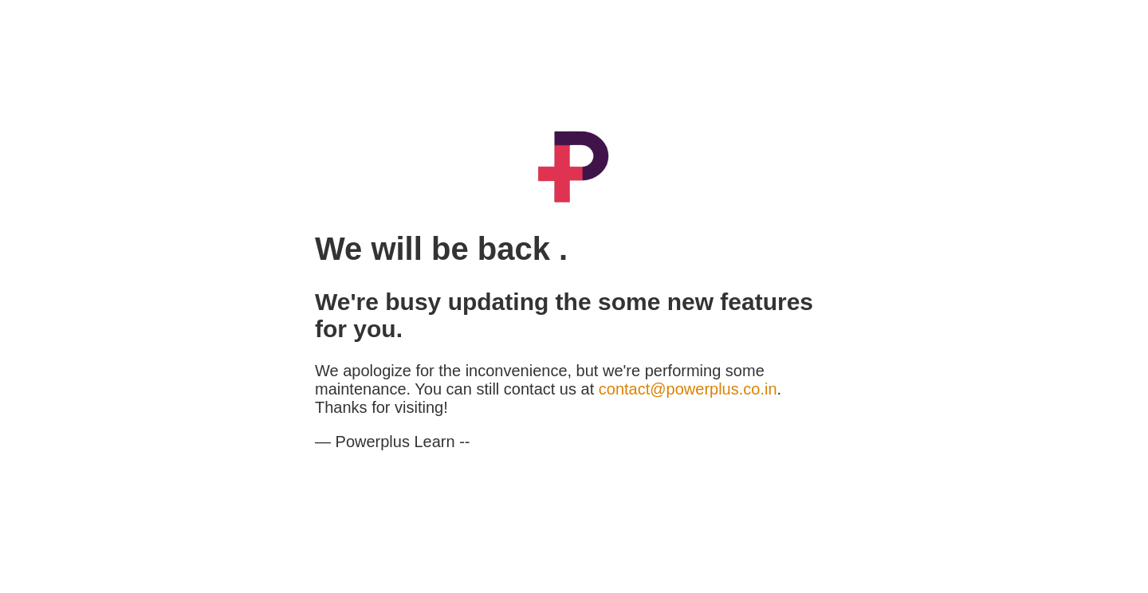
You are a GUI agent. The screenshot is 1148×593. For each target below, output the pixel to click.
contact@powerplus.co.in (688, 389)
